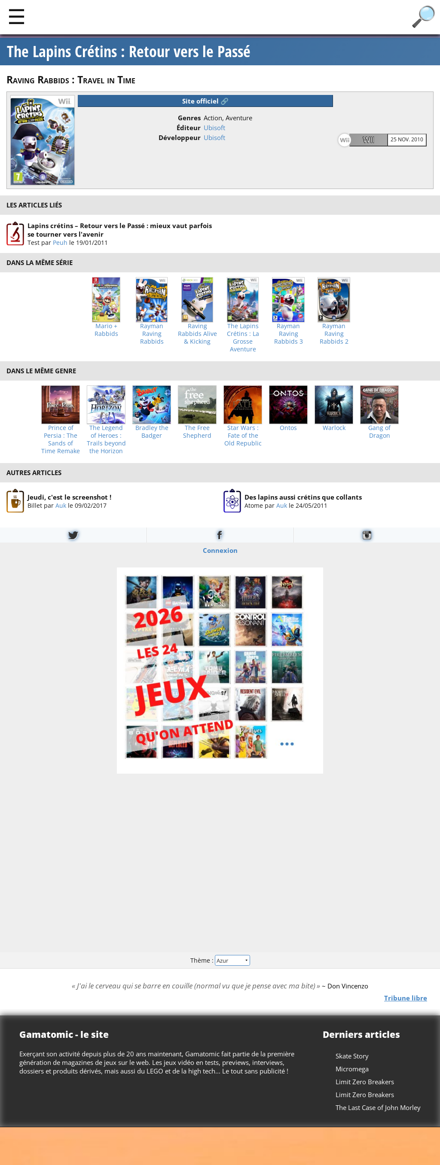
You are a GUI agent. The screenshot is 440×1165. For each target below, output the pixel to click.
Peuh (60, 242)
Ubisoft (214, 127)
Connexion (220, 550)
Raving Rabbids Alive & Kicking (197, 333)
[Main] (16, 16)
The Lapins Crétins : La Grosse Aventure (243, 337)
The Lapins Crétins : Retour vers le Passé (129, 51)
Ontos (288, 428)
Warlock (334, 428)
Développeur (180, 137)
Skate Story (352, 1056)
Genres (189, 117)
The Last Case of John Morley (378, 1107)
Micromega (352, 1068)
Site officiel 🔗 (205, 101)
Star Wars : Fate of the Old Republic (243, 435)
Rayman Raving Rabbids (152, 333)
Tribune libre (405, 998)
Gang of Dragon (379, 431)
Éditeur (189, 127)
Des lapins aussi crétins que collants (303, 496)
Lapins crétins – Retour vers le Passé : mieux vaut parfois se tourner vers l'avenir (120, 229)
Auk (60, 505)
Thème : (220, 960)
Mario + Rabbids (106, 330)
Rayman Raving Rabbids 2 (334, 333)
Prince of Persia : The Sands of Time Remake (60, 439)
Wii (369, 139)
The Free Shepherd (197, 431)
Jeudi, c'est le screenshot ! (69, 496)
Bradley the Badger (151, 431)
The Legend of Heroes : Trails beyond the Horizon (106, 439)
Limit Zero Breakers (365, 1081)
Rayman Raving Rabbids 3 (288, 333)
